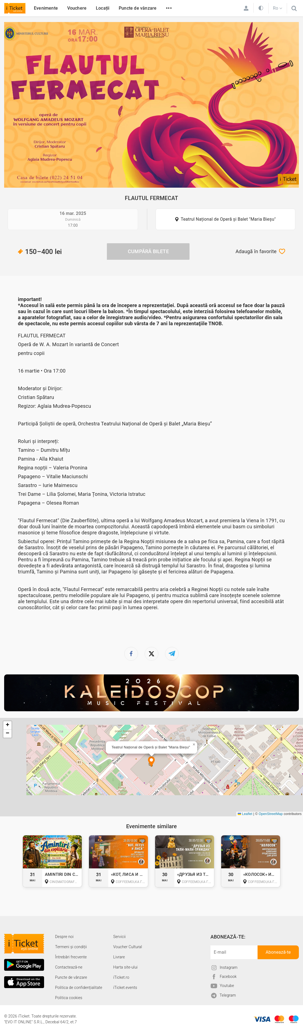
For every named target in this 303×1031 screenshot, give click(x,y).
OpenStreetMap (271, 814)
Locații (102, 8)
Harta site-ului (125, 967)
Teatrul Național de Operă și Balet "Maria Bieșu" (228, 219)
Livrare (119, 957)
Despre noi (64, 936)
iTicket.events (125, 987)
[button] (151, 762)
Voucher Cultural (127, 947)
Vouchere (77, 8)
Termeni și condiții (71, 947)
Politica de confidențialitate (78, 987)
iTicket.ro (121, 977)
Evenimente (46, 8)
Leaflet (245, 814)
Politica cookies (68, 998)
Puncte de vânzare (137, 8)
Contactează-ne (68, 967)
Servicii (119, 936)
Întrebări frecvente (71, 957)
